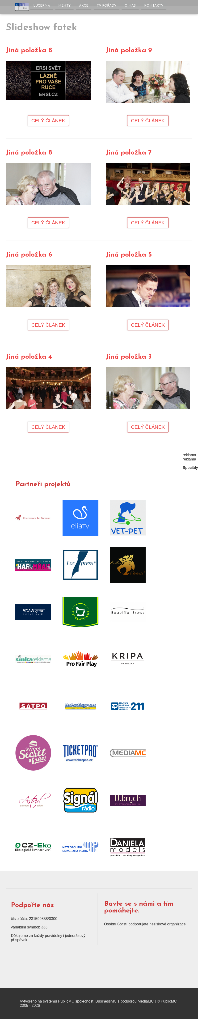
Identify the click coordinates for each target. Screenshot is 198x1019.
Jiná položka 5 (129, 254)
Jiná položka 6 (29, 254)
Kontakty (154, 6)
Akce (83, 6)
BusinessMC (106, 1001)
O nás (130, 6)
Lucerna (41, 6)
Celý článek (48, 120)
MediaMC (146, 1001)
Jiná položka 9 (129, 50)
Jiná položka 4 (29, 356)
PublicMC (66, 1001)
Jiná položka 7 (129, 152)
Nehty (64, 6)
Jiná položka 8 (29, 50)
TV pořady (106, 6)
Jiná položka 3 (129, 356)
